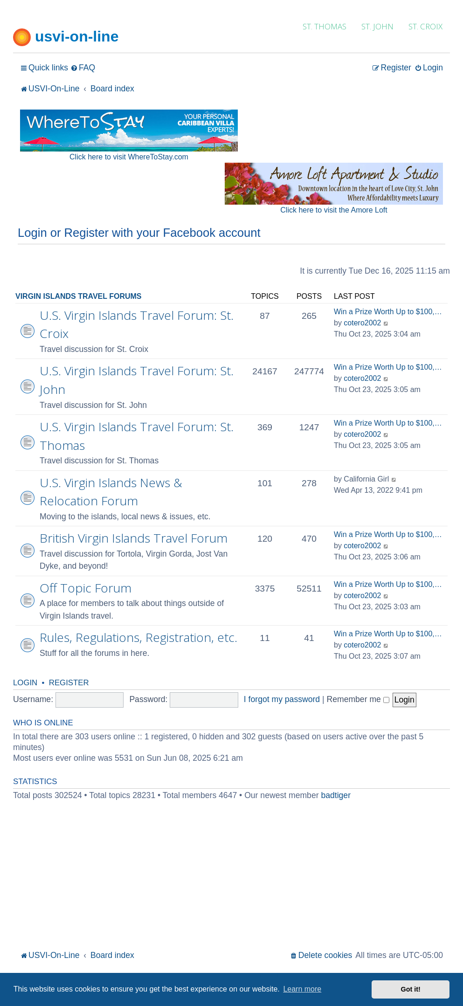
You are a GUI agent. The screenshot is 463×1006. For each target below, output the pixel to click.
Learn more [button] (302, 989)
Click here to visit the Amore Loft (333, 210)
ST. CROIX (425, 26)
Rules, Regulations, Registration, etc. (138, 637)
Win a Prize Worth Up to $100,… (388, 312)
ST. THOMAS (324, 26)
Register (69, 682)
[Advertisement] (231, 878)
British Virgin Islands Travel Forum (134, 538)
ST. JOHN (377, 26)
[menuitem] (82, 68)
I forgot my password (282, 699)
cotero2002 (362, 323)
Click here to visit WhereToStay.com (128, 157)
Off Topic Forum (85, 587)
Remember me (358, 699)
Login (25, 682)
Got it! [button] (411, 989)
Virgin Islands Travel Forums (78, 296)
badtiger (336, 795)
